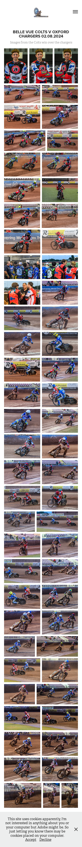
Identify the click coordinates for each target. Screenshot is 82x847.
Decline (45, 839)
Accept (30, 839)
